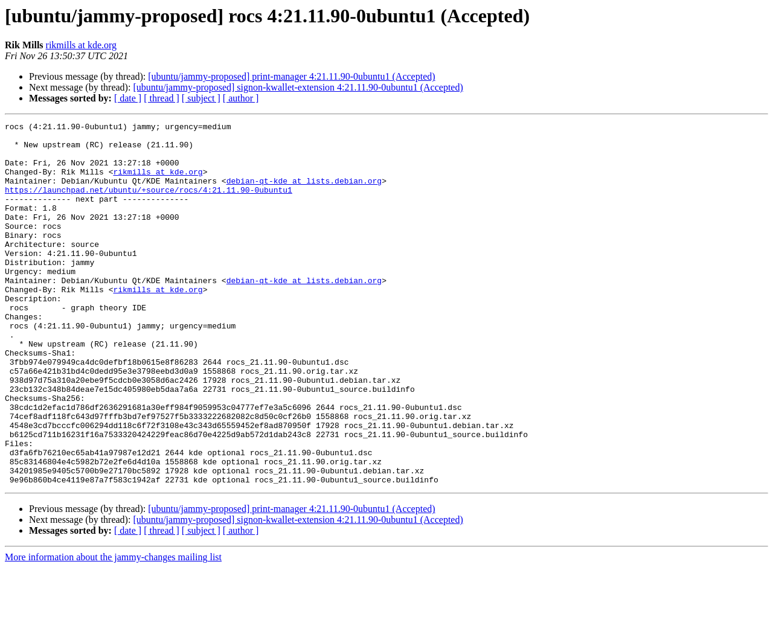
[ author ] (241, 98)
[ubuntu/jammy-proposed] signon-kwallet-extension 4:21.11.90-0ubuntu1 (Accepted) (298, 87)
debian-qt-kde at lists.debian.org (304, 193)
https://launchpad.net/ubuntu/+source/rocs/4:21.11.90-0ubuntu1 (148, 204)
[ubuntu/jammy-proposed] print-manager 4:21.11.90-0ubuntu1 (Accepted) (291, 76)
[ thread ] (161, 98)
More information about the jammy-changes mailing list (113, 629)
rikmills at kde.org (81, 45)
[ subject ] (201, 98)
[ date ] (127, 98)
